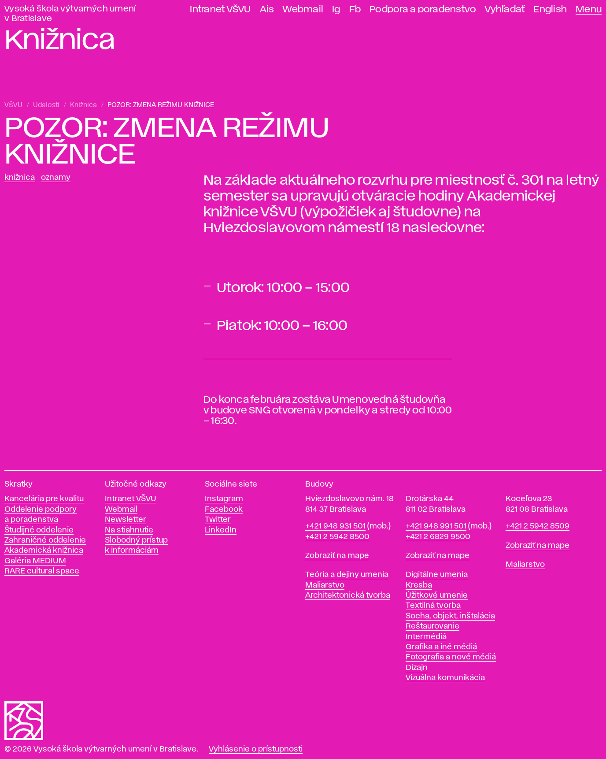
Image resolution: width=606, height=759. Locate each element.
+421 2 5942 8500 (337, 536)
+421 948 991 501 (436, 526)
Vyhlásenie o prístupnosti (256, 749)
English (550, 9)
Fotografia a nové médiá (451, 657)
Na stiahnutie (129, 530)
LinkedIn (220, 530)
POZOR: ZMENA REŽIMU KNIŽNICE (160, 105)
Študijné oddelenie (39, 530)
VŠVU (13, 105)
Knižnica (83, 105)
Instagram (224, 498)
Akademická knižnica (43, 550)
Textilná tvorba (433, 605)
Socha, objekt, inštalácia (450, 616)
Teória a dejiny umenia (346, 574)
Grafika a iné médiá (441, 647)
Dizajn (417, 667)
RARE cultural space (41, 571)
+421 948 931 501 (335, 526)
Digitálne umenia (437, 574)
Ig (336, 9)
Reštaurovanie (432, 626)
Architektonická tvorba (347, 595)
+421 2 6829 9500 (438, 536)
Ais (267, 9)
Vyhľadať (505, 9)
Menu (589, 9)
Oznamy (55, 177)
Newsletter (125, 519)
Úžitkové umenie (437, 595)
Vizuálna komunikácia (445, 677)
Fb (355, 9)
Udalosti (46, 105)
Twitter (218, 519)
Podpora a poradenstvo (423, 9)
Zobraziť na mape (337, 555)
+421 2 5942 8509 (537, 526)
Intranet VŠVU (220, 9)
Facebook (224, 509)
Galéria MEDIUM (35, 561)
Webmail (303, 9)
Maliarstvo (324, 585)
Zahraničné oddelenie (45, 540)
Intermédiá (426, 636)
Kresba (419, 585)
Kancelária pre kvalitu (44, 498)
